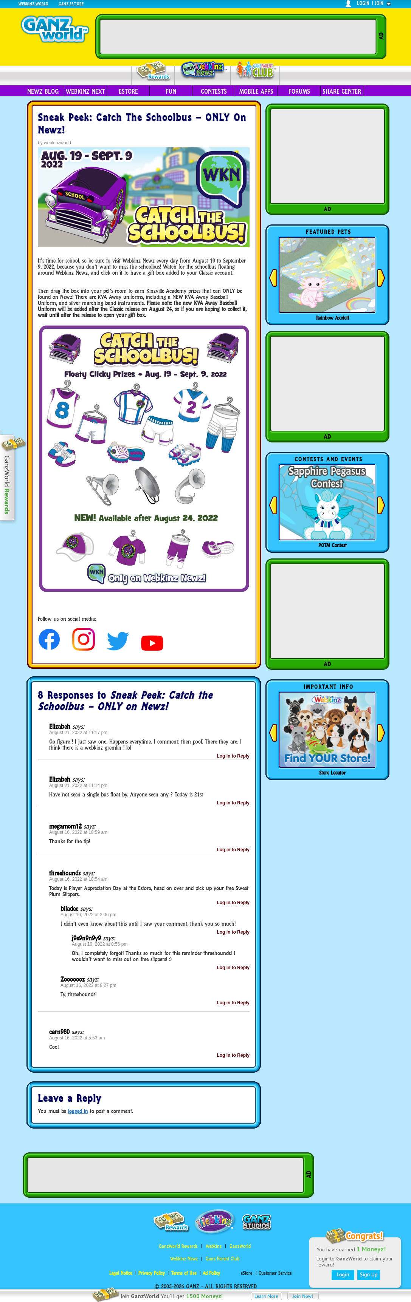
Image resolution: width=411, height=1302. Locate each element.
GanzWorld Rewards (178, 1246)
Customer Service (275, 1273)
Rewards (153, 71)
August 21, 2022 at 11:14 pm (78, 785)
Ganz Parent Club (222, 1259)
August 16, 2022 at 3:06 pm (88, 914)
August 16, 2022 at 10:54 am (78, 879)
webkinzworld (57, 142)
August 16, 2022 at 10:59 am (78, 832)
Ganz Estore (71, 3)
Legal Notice (120, 1273)
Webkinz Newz (202, 70)
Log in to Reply (233, 756)
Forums (299, 91)
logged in (78, 1111)
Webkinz (214, 1246)
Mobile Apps (256, 91)
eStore (128, 91)
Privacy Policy (151, 1273)
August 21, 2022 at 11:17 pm (78, 732)
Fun (171, 91)
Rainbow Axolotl (332, 318)
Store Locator (332, 773)
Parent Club (255, 70)
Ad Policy (211, 1273)
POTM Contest (332, 545)
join (379, 3)
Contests (214, 91)
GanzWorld (240, 1246)
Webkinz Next (85, 91)
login (363, 3)
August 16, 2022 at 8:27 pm (88, 985)
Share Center (342, 91)
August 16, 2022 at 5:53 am (77, 1038)
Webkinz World (33, 3)
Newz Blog (43, 91)
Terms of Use (183, 1273)
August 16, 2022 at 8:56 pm (99, 944)
